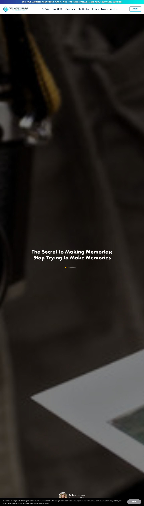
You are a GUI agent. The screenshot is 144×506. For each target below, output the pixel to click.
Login (135, 9)
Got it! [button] (134, 502)
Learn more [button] (45, 503)
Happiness (72, 267)
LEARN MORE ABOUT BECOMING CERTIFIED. (102, 2)
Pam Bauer (80, 495)
